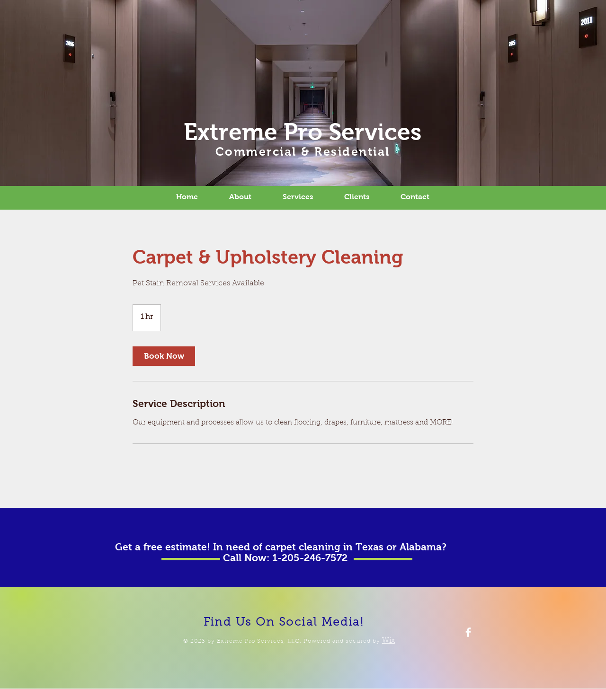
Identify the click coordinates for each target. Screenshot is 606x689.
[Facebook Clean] (468, 632)
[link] (164, 356)
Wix (388, 641)
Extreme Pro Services (302, 132)
